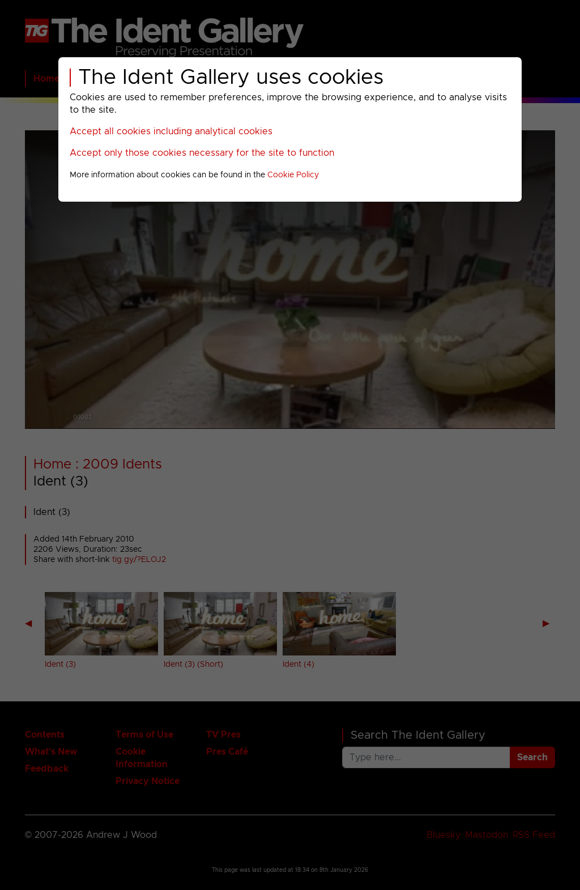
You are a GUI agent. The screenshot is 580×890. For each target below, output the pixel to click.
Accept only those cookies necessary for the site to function (202, 152)
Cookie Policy (293, 175)
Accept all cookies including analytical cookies (171, 131)
